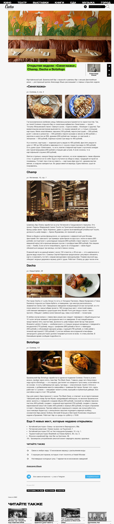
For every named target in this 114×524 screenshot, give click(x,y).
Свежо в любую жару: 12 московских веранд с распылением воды (58, 450)
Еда (73, 2)
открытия (60, 490)
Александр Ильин (93, 73)
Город (105, 2)
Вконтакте (109, 70)
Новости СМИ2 (12, 497)
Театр (22, 2)
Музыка (88, 2)
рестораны (50, 490)
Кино (7, 2)
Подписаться (93, 477)
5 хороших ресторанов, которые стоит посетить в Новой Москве (58, 455)
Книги (59, 2)
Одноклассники (109, 74)
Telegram (109, 66)
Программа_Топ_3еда (35, 490)
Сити (9, 6)
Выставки (40, 2)
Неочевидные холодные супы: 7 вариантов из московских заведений (59, 459)
